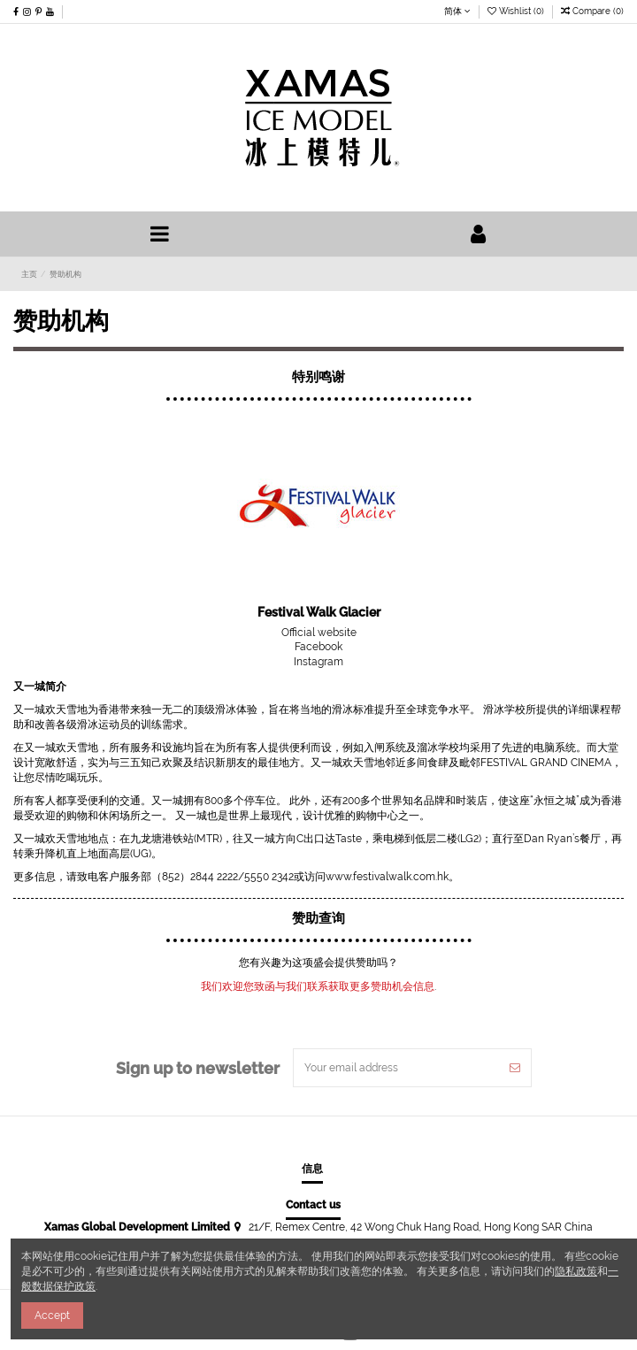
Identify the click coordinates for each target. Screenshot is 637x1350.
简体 (457, 10)
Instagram (318, 662)
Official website (319, 632)
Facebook (318, 646)
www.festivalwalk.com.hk (387, 877)
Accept (52, 1315)
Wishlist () (517, 10)
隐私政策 (576, 1271)
